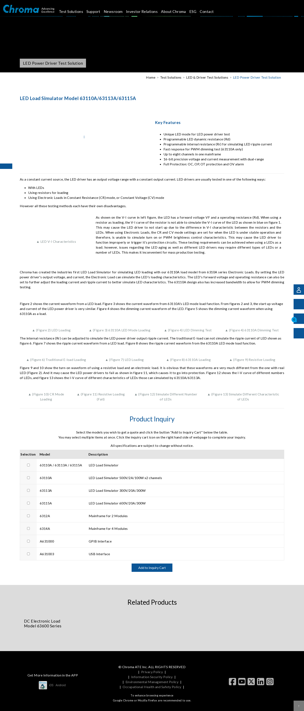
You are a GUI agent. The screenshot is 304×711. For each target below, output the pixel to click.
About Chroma (177, 11)
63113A (46, 490)
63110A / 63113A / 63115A (61, 465)
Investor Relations (145, 11)
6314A (45, 528)
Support (97, 11)
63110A (46, 478)
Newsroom (116, 11)
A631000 (47, 541)
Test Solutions (74, 11)
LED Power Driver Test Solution (257, 77)
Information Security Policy (152, 677)
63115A (46, 503)
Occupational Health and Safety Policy (152, 687)
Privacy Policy (152, 672)
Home (150, 77)
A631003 (47, 554)
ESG (196, 11)
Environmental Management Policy (152, 682)
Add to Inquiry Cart (152, 568)
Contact (210, 11)
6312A (45, 516)
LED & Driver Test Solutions (207, 77)
